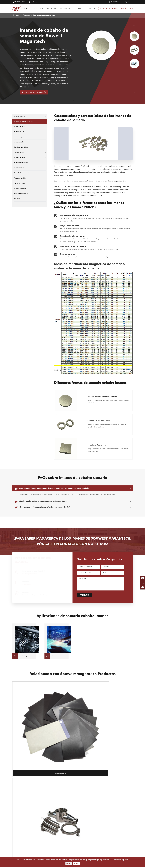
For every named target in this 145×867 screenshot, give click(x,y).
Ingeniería (70, 841)
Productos (38, 8)
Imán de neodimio (20, 117)
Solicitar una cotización (35, 93)
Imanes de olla (18, 143)
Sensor (50, 821)
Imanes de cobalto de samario (44, 15)
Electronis (70, 815)
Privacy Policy (123, 860)
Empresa (92, 8)
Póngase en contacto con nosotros (115, 8)
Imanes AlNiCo (19, 132)
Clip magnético (19, 153)
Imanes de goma (19, 137)
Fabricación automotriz (74, 838)
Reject (68, 863)
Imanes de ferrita (19, 127)
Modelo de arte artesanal (75, 824)
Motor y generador (54, 815)
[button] (134, 25)
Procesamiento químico (75, 847)
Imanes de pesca (19, 158)
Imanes (15, 810)
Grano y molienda (73, 833)
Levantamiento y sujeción (56, 818)
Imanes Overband (20, 189)
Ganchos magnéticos (21, 148)
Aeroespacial (71, 827)
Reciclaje (70, 830)
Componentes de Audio (75, 818)
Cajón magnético (19, 184)
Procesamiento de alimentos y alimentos (55, 834)
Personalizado (66, 8)
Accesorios (17, 200)
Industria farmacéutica (55, 847)
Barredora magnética (21, 194)
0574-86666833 (19, 2)
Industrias (51, 8)
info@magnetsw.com (38, 2)
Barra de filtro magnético (22, 174)
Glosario (90, 829)
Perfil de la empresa (93, 815)
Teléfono (51, 824)
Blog (88, 823)
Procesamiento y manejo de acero (57, 843)
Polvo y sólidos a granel (56, 838)
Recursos (80, 8)
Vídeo (89, 826)
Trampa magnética (20, 179)
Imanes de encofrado (21, 163)
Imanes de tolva (19, 168)
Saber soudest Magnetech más (116, 837)
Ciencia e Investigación (55, 827)
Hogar (26, 8)
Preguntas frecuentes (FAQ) (94, 819)
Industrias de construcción (75, 821)
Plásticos (51, 830)
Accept (76, 863)
